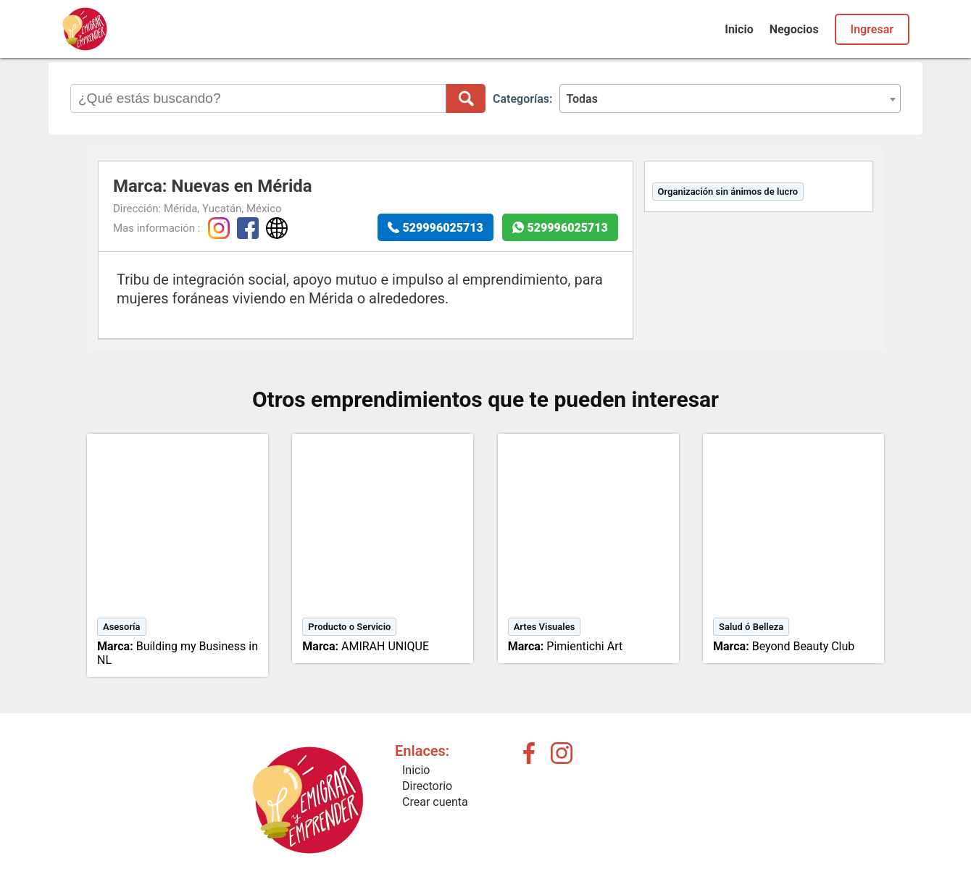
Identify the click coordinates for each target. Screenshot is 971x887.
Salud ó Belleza (751, 626)
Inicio (739, 29)
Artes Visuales (544, 626)
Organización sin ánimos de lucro (728, 191)
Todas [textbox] (582, 99)
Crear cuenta (435, 802)
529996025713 (443, 228)
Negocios (794, 29)
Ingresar (872, 29)
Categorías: (522, 99)
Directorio (427, 786)
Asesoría (122, 626)
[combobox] (730, 98)
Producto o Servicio (349, 626)
